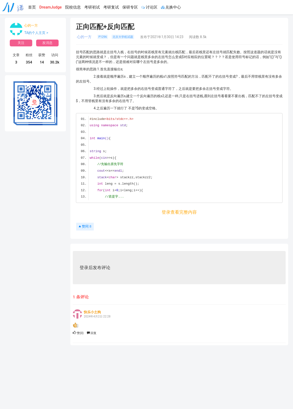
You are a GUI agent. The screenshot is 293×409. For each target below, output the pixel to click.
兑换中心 (171, 7)
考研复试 (111, 7)
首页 (32, 7)
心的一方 (31, 25)
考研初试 (92, 7)
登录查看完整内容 (179, 212)
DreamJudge (50, 7)
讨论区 (149, 7)
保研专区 (130, 7)
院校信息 (73, 7)
